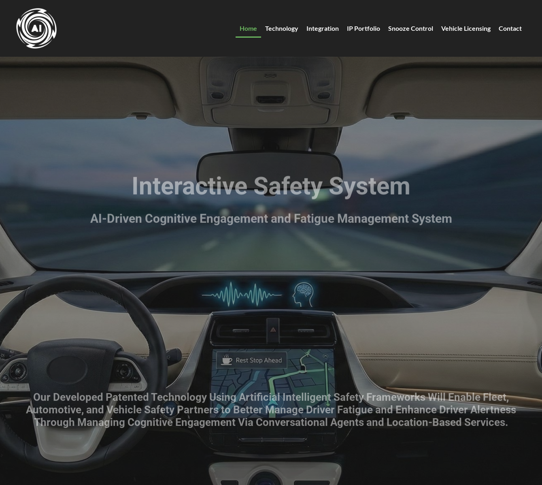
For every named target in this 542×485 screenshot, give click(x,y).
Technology (281, 28)
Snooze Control (410, 28)
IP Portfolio (363, 28)
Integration (322, 28)
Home (248, 28)
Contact (510, 28)
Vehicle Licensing (466, 28)
